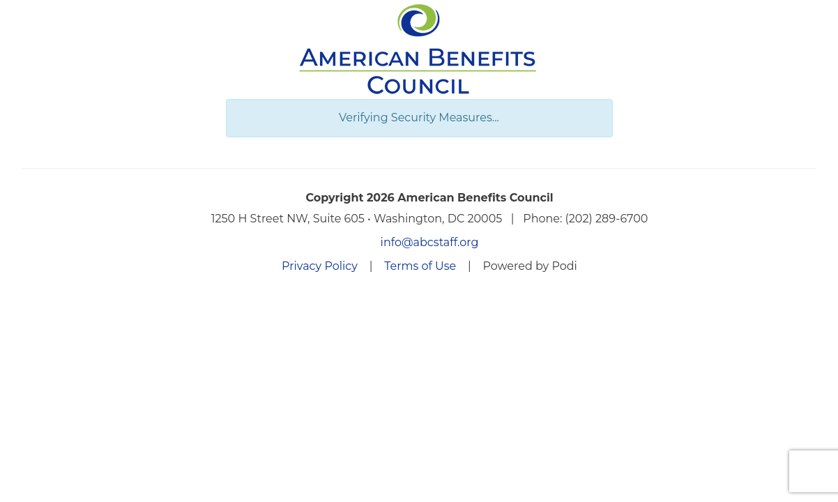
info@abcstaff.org (430, 242)
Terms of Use (420, 266)
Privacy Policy (320, 266)
